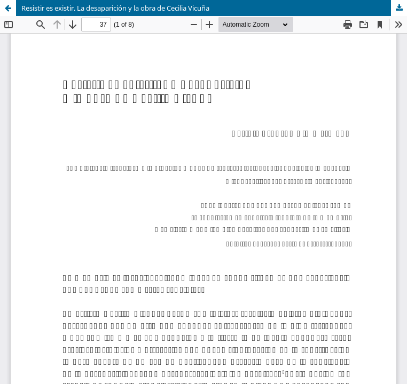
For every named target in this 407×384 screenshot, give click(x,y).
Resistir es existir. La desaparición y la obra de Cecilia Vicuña (115, 8)
